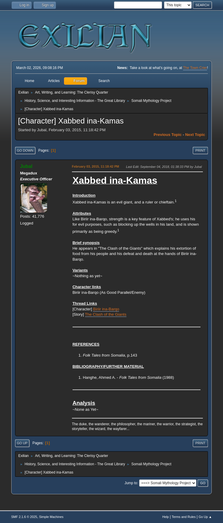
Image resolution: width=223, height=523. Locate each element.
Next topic (195, 134)
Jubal (26, 166)
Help (165, 517)
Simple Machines (51, 517)
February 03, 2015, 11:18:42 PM (95, 166)
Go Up (22, 443)
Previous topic (168, 134)
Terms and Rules (184, 517)
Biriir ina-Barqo (106, 309)
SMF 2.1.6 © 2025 (24, 517)
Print (200, 150)
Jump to (130, 483)
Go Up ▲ (205, 517)
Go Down (25, 150)
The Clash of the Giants (105, 314)
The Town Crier (195, 68)
